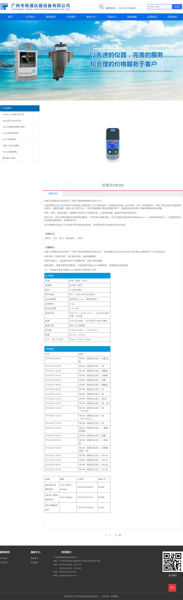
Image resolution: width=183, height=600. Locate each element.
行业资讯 (3, 562)
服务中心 (36, 552)
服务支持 (34, 558)
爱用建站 (114, 596)
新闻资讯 (5, 552)
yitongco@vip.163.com (67, 575)
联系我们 (66, 552)
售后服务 (34, 562)
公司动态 (3, 558)
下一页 (118, 535)
